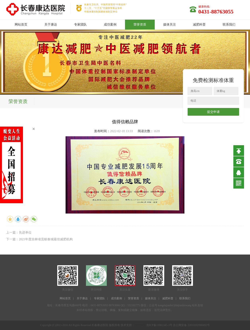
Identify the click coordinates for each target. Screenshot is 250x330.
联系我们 (229, 24)
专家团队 (80, 24)
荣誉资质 (140, 24)
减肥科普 (199, 24)
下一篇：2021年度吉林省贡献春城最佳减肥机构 (39, 239)
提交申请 (213, 111)
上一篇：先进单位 (18, 232)
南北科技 (140, 325)
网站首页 (21, 24)
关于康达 (50, 24)
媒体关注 (169, 24)
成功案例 (110, 24)
